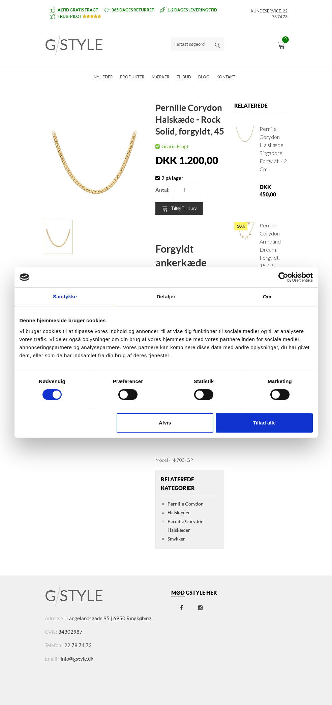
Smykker (176, 539)
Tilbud (184, 77)
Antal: (162, 190)
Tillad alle (264, 422)
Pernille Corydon (186, 504)
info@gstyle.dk (77, 659)
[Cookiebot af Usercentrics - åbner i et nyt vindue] (283, 277)
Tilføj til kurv (179, 209)
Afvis (165, 422)
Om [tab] (267, 296)
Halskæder (179, 512)
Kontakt (225, 77)
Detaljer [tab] (166, 296)
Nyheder (103, 77)
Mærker (161, 77)
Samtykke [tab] (65, 296)
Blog (203, 77)
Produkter (132, 77)
